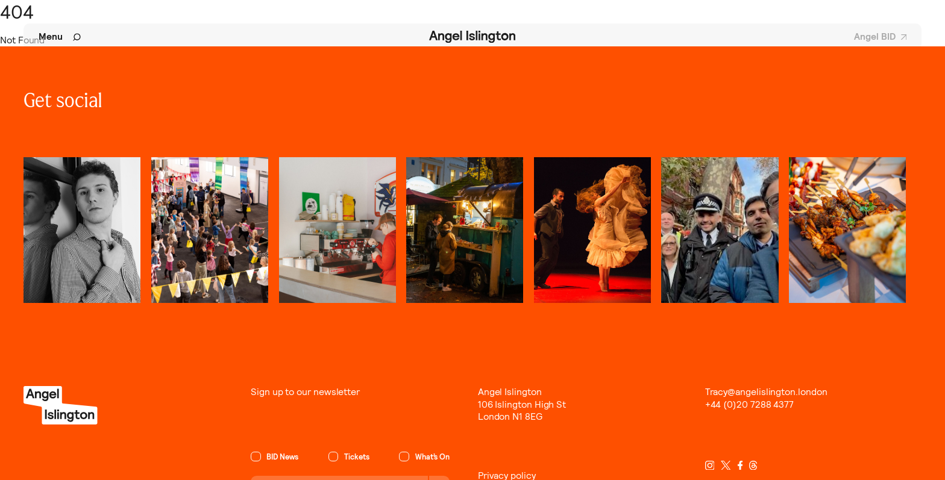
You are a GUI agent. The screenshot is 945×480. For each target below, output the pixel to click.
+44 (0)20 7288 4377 (749, 405)
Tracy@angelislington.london (766, 392)
